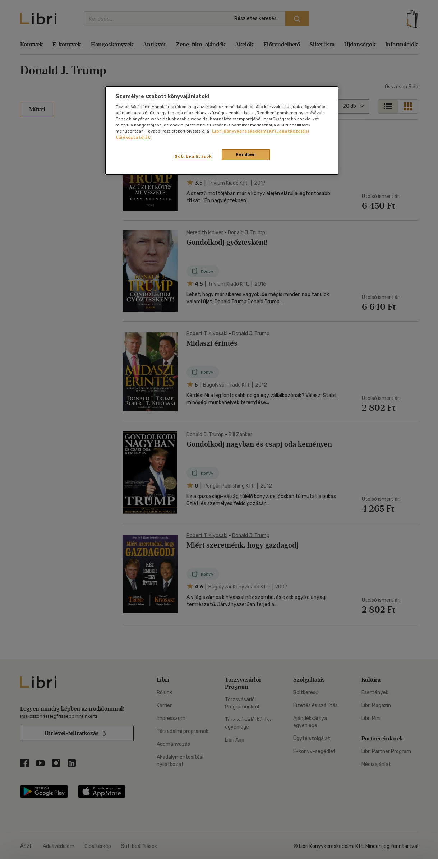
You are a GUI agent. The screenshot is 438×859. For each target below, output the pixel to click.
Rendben (246, 154)
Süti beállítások (193, 156)
